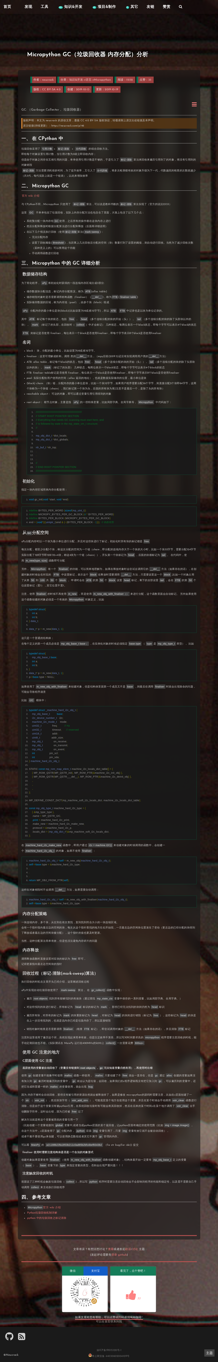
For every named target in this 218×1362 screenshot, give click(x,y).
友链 (150, 7)
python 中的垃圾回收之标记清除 (46, 1218)
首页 (107, 1321)
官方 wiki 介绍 (30, 196)
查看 (111, 1249)
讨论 (135, 1249)
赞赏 (166, 7)
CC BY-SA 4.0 (51, 89)
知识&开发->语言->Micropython (90, 80)
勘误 (128, 1249)
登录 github (119, 1255)
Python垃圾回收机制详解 (42, 1213)
